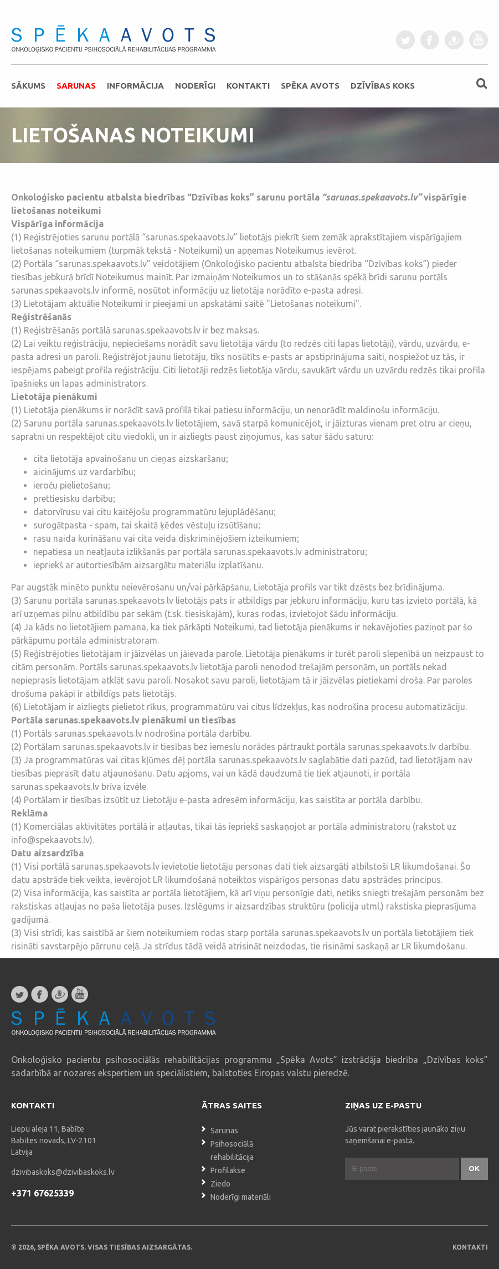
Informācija (135, 85)
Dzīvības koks (383, 85)
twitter (405, 39)
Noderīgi (195, 85)
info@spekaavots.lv (50, 840)
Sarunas (76, 85)
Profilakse (227, 1170)
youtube (478, 39)
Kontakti (248, 85)
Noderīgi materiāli (240, 1197)
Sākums (28, 85)
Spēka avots (310, 85)
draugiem (454, 39)
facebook (429, 39)
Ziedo (220, 1183)
